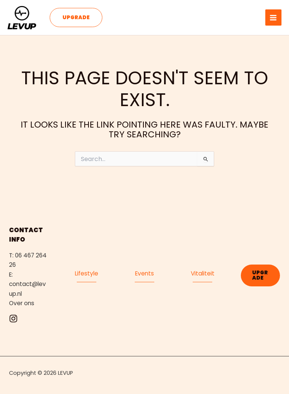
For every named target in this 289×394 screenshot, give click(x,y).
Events (144, 273)
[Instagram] (13, 318)
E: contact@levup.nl (27, 284)
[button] (76, 17)
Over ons (21, 303)
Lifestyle (86, 273)
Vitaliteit (202, 273)
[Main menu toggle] (273, 17)
